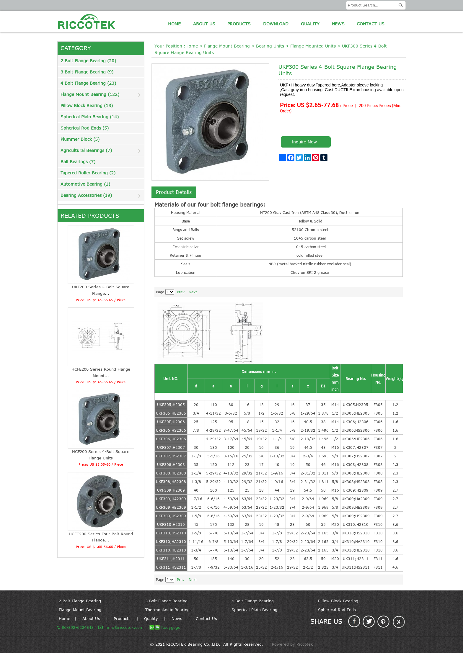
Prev (181, 292)
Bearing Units (270, 45)
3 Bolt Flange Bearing (166, 600)
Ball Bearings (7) (78, 161)
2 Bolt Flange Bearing (80, 600)
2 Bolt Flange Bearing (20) (88, 60)
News (338, 23)
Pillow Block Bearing (338, 600)
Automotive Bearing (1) (85, 183)
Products (239, 23)
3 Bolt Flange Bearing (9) (87, 71)
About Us (204, 23)
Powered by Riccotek (292, 644)
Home (174, 23)
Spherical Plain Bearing (254, 609)
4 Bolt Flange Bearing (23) (88, 83)
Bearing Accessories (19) (86, 195)
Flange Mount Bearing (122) (90, 94)
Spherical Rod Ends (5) (85, 127)
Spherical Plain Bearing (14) (90, 116)
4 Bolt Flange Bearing (252, 600)
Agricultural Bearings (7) (86, 150)
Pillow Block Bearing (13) (87, 105)
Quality (310, 23)
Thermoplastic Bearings (168, 609)
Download (275, 23)
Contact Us (370, 23)
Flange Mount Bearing (227, 45)
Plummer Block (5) (80, 139)
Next (193, 292)
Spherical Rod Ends (337, 609)
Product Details (174, 192)
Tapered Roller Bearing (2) (88, 172)
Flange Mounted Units (313, 45)
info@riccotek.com (125, 627)
